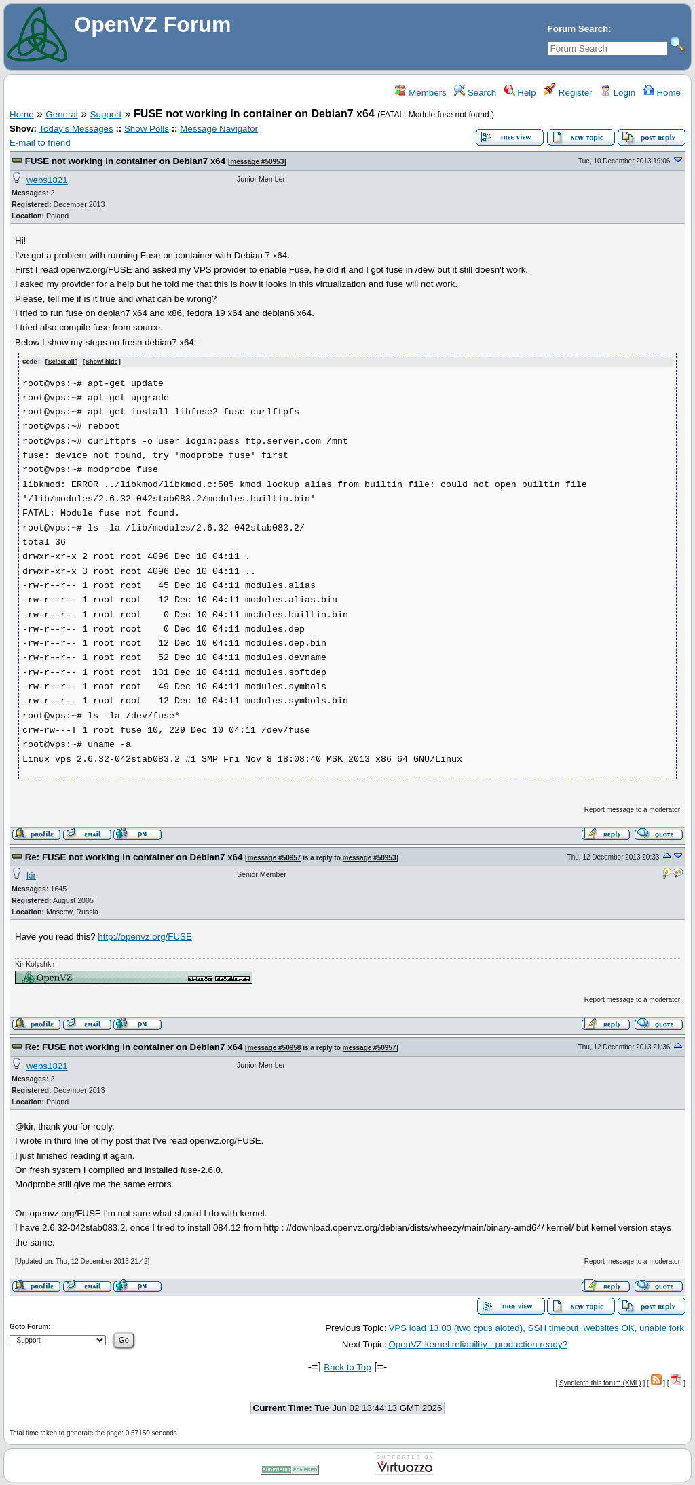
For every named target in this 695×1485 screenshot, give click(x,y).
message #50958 (274, 1047)
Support (106, 114)
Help (520, 93)
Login (617, 93)
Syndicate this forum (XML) (600, 1382)
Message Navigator (219, 128)
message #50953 (257, 162)
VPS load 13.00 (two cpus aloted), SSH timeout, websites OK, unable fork (536, 1327)
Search (475, 93)
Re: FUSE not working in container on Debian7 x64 (134, 856)
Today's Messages (76, 128)
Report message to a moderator (632, 809)
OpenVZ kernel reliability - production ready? (477, 1343)
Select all (61, 361)
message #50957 (274, 857)
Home (662, 93)
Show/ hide (102, 361)
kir (31, 875)
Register (568, 93)
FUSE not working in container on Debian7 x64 (125, 161)
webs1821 (47, 180)
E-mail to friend (40, 143)
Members (420, 93)
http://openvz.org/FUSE (145, 936)
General (61, 114)
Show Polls (146, 128)
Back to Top (347, 1367)
